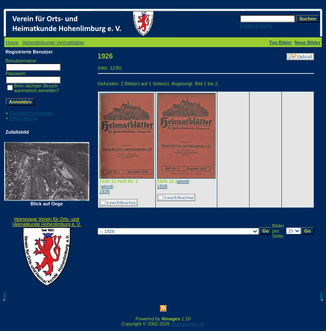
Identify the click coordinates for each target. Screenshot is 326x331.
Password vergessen (31, 112)
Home (12, 42)
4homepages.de (188, 323)
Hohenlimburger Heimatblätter (53, 42)
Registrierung (23, 118)
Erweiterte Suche (256, 25)
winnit (107, 186)
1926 (104, 191)
